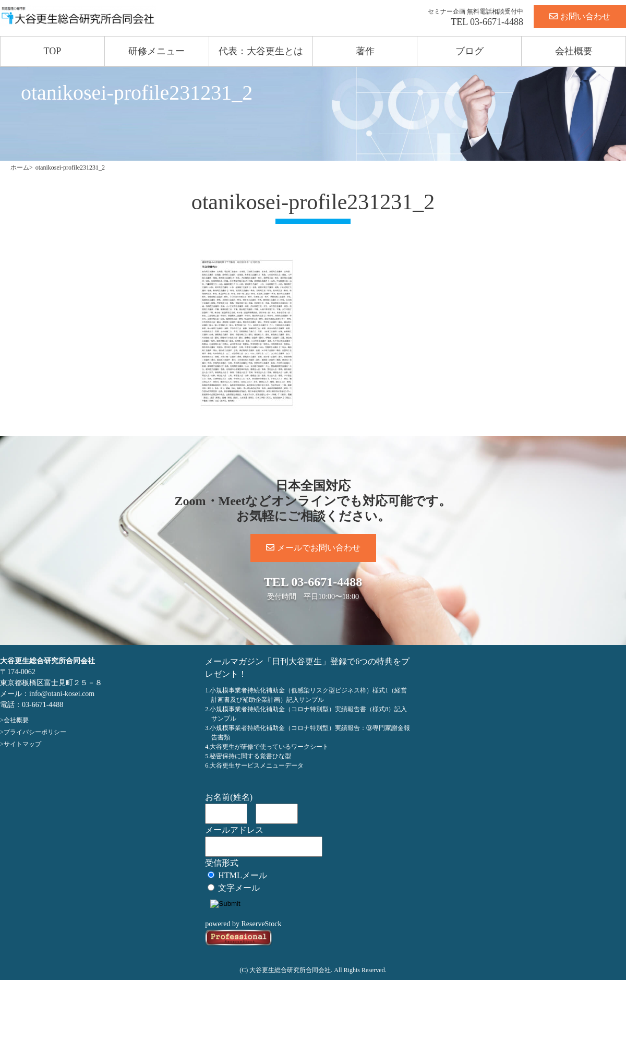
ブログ (469, 51)
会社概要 (574, 51)
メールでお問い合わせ (313, 547)
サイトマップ (22, 744)
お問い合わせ (579, 16)
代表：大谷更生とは (261, 51)
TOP (53, 51)
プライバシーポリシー (35, 732)
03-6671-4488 (496, 22)
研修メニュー (156, 51)
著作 (365, 51)
